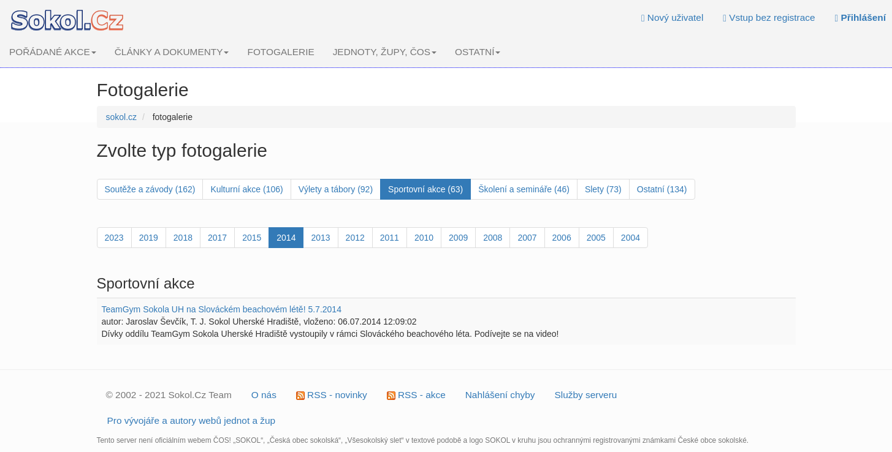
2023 (114, 238)
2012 (355, 238)
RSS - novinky (331, 395)
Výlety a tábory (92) (336, 189)
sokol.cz (121, 117)
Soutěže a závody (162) (150, 189)
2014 (285, 238)
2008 (492, 238)
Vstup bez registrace (769, 17)
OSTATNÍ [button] (477, 52)
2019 (148, 238)
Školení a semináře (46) (524, 189)
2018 (183, 238)
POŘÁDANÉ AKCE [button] (52, 52)
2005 (596, 238)
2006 (561, 238)
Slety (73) (603, 189)
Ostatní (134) (662, 189)
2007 (526, 238)
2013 (320, 238)
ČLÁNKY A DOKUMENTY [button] (172, 52)
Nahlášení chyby (500, 395)
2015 (251, 238)
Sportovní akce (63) (425, 189)
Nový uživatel (672, 17)
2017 (217, 238)
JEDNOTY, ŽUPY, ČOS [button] (384, 52)
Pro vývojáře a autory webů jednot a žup (191, 420)
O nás (263, 395)
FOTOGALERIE (280, 52)
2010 (423, 238)
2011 (389, 238)
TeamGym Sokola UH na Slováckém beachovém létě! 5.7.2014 (221, 309)
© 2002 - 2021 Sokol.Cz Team (169, 395)
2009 (458, 238)
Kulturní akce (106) (246, 189)
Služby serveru (586, 395)
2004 (630, 238)
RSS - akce (416, 395)
